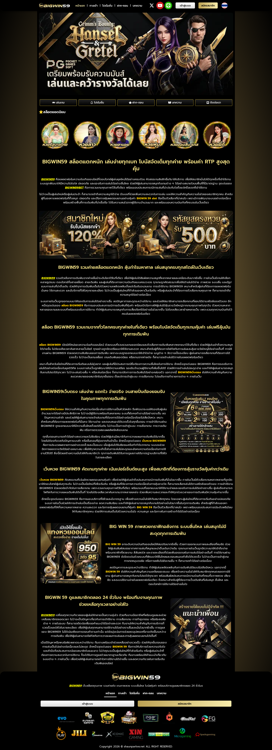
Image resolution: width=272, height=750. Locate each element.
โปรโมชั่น (107, 5)
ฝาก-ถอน (122, 5)
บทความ (137, 5)
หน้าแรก (80, 5)
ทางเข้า (94, 5)
